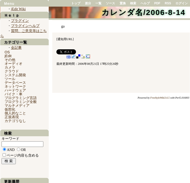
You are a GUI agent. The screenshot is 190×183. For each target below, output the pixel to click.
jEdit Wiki (18, 9)
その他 (10, 60)
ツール (10, 79)
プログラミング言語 (21, 98)
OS (7, 52)
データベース (15, 83)
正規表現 (12, 117)
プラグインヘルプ (25, 26)
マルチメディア (17, 105)
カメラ (10, 67)
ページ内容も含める (23, 155)
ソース (110, 3)
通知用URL (65, 39)
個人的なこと (15, 113)
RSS (168, 3)
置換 (123, 3)
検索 (133, 3)
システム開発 (15, 75)
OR (23, 150)
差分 (88, 3)
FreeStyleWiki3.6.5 (160, 97)
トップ (75, 3)
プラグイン (20, 21)
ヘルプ (145, 3)
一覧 (98, 3)
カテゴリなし (15, 121)
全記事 (16, 48)
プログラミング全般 (21, 102)
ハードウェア (15, 90)
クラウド (12, 71)
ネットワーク (15, 86)
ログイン (181, 3)
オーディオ (13, 64)
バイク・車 (13, 94)
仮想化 (10, 109)
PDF (157, 3)
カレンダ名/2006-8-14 (143, 12)
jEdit (8, 56)
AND (11, 150)
